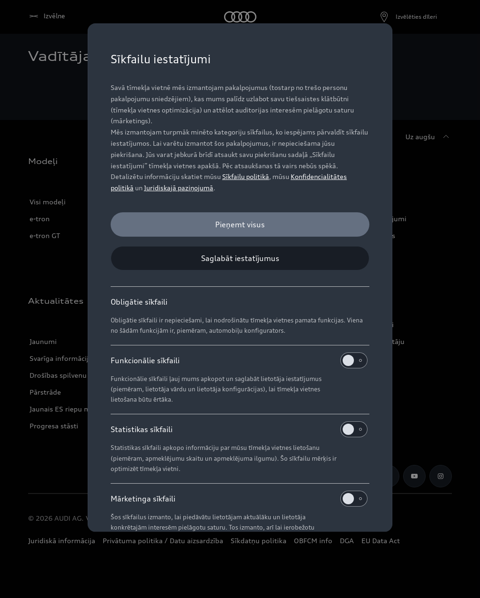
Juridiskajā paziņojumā (178, 188)
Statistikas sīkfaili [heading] (239, 429)
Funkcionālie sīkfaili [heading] (239, 360)
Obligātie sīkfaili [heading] (139, 301)
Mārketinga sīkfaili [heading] (239, 498)
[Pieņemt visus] (240, 224)
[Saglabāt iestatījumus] (240, 258)
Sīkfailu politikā (245, 176)
